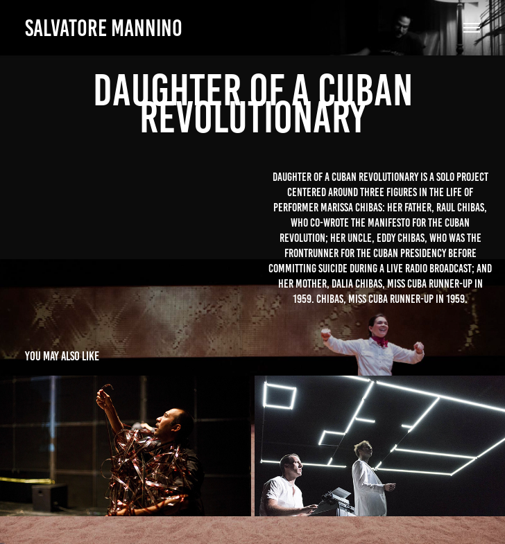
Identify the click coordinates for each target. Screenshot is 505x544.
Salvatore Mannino (103, 28)
